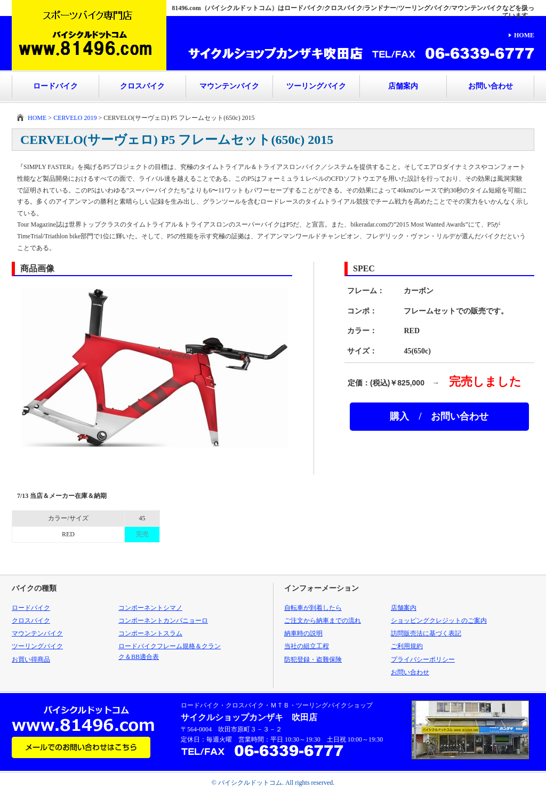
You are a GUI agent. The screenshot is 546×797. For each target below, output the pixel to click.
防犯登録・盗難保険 (313, 659)
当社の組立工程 (306, 646)
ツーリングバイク (316, 86)
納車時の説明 (303, 633)
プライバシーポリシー (423, 659)
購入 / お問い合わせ (439, 416)
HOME (524, 35)
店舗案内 (403, 86)
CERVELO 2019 (75, 118)
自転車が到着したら (313, 607)
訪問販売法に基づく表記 (426, 633)
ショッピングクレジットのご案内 (439, 620)
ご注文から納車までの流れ (322, 620)
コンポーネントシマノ (150, 607)
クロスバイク (142, 86)
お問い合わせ (490, 86)
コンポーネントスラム (150, 633)
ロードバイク (55, 86)
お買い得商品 (31, 659)
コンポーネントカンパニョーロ (163, 620)
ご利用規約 (407, 646)
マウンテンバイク (229, 86)
